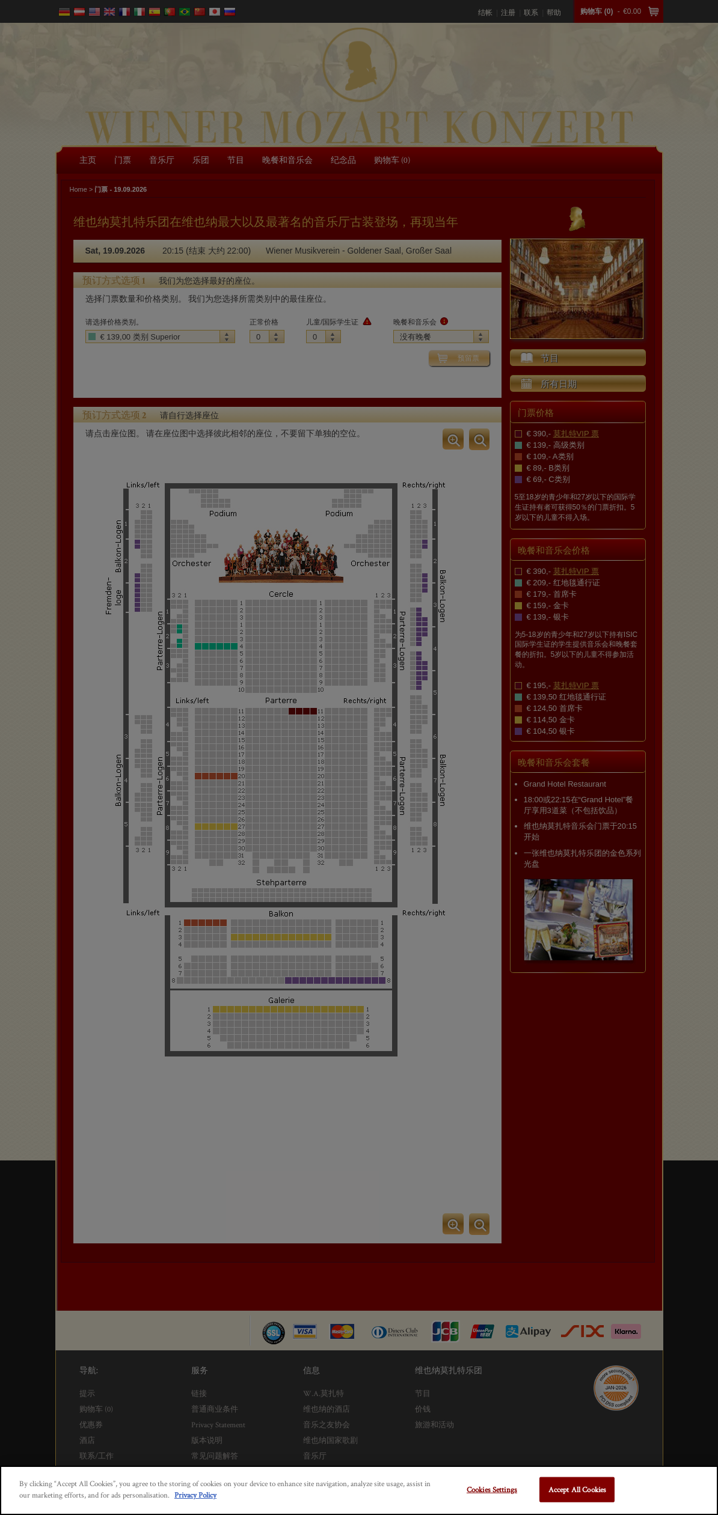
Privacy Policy (195, 1495)
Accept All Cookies (577, 1489)
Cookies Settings (492, 1489)
